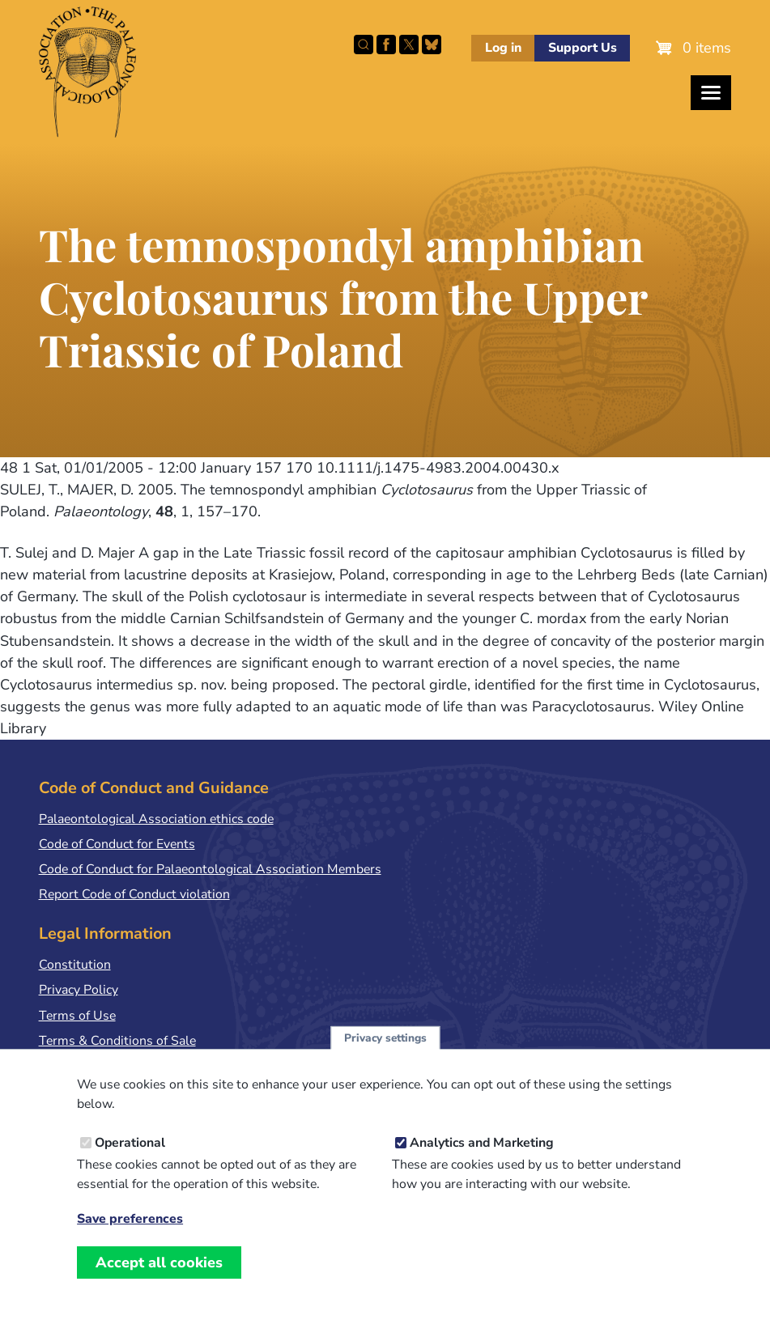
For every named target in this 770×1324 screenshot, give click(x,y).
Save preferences (130, 1232)
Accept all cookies (159, 1276)
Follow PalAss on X (409, 44)
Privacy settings (385, 1051)
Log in (503, 48)
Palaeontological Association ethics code (156, 819)
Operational (130, 1156)
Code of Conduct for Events (117, 844)
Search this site (363, 44)
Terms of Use (77, 1016)
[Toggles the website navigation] (711, 92)
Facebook (386, 44)
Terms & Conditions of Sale (117, 1041)
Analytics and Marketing (482, 1156)
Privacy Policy (78, 990)
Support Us (582, 48)
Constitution (75, 965)
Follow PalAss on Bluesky (431, 44)
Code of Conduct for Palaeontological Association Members (210, 869)
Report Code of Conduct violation (134, 894)
